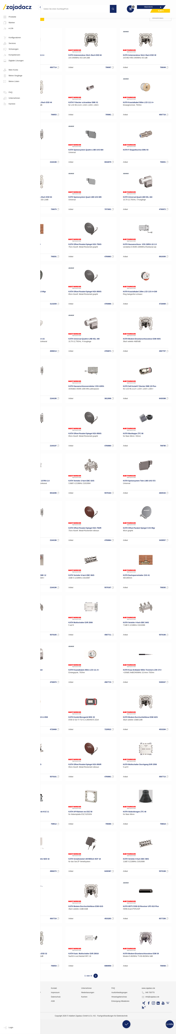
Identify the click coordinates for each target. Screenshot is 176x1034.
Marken (9, 23)
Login (8, 1028)
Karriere (9, 104)
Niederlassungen (106, 1026)
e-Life (8, 29)
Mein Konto (10, 70)
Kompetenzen (11, 55)
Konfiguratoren (12, 38)
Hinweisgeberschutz (132, 1030)
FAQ (7, 92)
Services (9, 43)
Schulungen (11, 49)
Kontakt (79, 1022)
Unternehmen (11, 98)
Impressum (80, 1026)
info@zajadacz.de (157, 1030)
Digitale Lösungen (13, 61)
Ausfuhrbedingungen (132, 1026)
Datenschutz (81, 1030)
